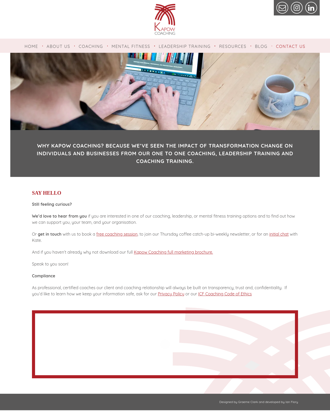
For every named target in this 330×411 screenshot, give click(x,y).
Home (31, 46)
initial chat (279, 234)
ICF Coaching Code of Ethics (225, 294)
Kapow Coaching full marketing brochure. (173, 252)
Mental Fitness (131, 46)
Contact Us (290, 46)
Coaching (91, 46)
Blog (261, 46)
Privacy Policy (171, 294)
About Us (58, 46)
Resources (232, 46)
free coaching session (117, 234)
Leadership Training (185, 46)
